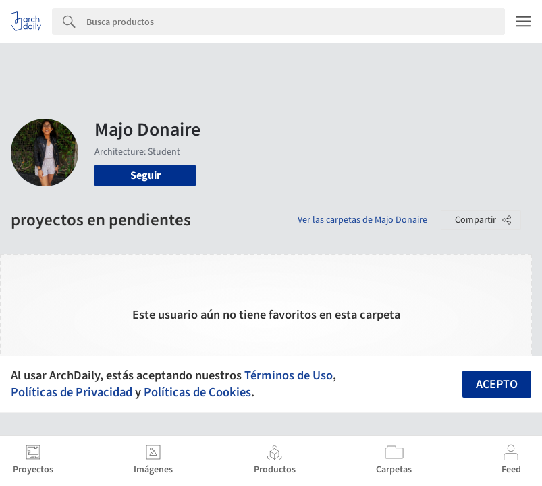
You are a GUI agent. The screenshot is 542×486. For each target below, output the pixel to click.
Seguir (145, 175)
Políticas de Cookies (197, 392)
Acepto (497, 384)
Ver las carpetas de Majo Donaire (362, 220)
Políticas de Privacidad (71, 392)
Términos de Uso (288, 375)
